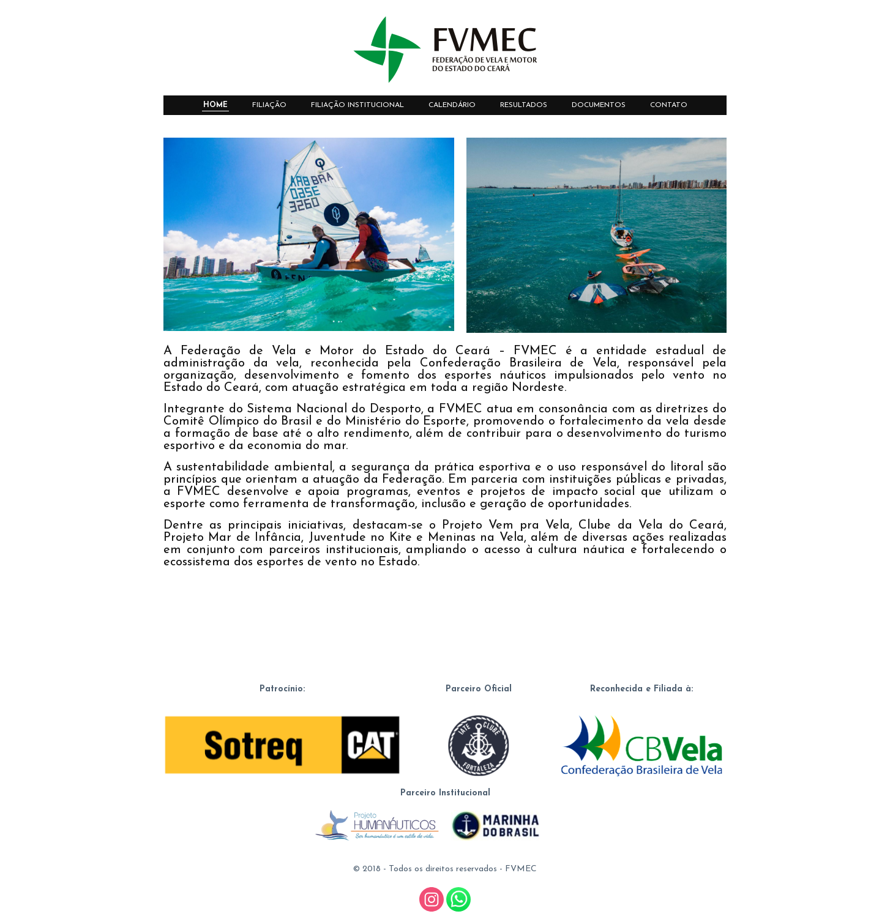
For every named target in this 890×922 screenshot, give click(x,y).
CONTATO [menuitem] (668, 105)
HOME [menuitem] (215, 105)
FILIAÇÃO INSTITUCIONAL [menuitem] (357, 105)
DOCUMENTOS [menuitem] (599, 105)
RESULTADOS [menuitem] (523, 105)
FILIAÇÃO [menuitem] (269, 105)
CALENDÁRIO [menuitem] (452, 105)
